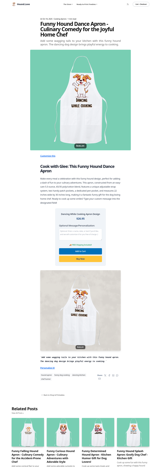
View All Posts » (18, 413)
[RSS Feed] (128, 4)
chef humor (46, 379)
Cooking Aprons (60, 19)
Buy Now (80, 258)
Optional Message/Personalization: (77, 225)
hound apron (46, 375)
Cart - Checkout (141, 4)
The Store (68, 4)
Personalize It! (47, 367)
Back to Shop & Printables (53, 395)
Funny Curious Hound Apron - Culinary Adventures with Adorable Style (61, 456)
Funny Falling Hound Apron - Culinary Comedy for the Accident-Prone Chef (28, 456)
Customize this (47, 155)
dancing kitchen (78, 375)
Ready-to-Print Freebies (87, 4)
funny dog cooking (62, 375)
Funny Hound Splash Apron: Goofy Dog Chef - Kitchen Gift (132, 454)
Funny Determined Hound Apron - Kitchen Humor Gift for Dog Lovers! (96, 456)
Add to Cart (80, 251)
